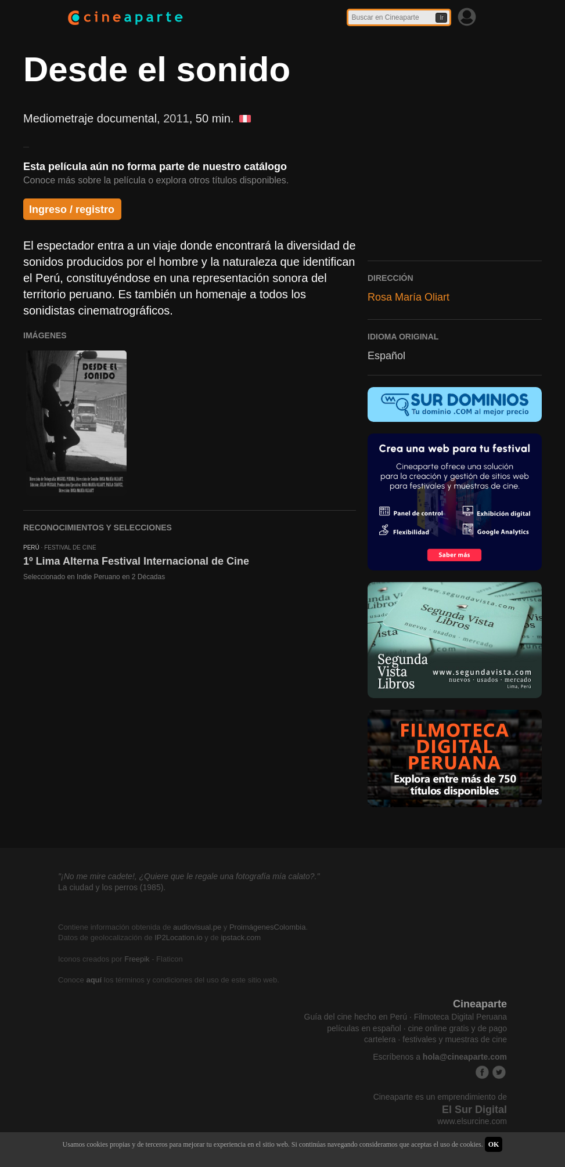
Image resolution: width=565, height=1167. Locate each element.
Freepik (136, 959)
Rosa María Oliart (408, 297)
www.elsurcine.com (472, 1121)
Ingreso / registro (71, 209)
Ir (441, 18)
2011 (176, 118)
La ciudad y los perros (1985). (111, 887)
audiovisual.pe (197, 927)
